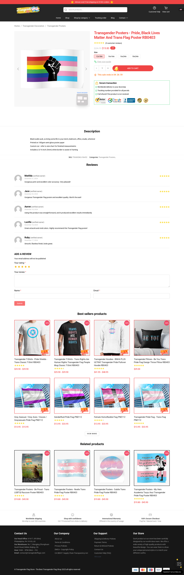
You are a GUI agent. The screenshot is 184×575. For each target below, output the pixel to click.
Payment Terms (100, 542)
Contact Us (98, 549)
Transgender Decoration (33, 26)
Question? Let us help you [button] (172, 572)
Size (95, 52)
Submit (19, 303)
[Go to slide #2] (59, 112)
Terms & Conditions (62, 542)
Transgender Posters (56, 26)
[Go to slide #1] (45, 112)
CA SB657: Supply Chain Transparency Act (71, 553)
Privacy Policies (61, 546)
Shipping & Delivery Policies (105, 539)
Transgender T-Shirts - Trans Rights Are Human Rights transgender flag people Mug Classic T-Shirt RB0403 (72, 362)
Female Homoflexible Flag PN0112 (109, 417)
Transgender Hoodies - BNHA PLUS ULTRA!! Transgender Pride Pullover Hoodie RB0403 (110, 362)
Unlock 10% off (179, 564)
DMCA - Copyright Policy (64, 549)
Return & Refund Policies (104, 546)
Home (17, 26)
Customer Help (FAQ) (102, 553)
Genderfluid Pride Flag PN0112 (68, 417)
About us (58, 539)
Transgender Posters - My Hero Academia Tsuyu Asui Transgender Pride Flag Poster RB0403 (149, 492)
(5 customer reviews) (113, 43)
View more (92, 434)
